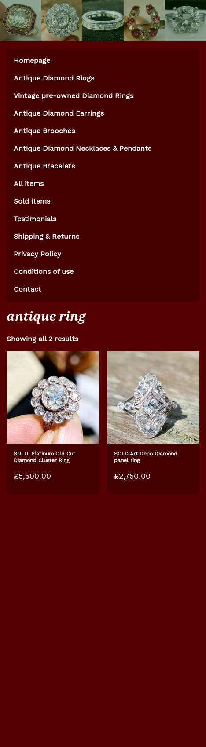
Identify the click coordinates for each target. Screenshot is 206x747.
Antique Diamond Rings (54, 78)
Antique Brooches (44, 131)
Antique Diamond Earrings (59, 113)
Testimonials (35, 219)
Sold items (32, 201)
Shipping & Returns (46, 236)
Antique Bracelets (44, 166)
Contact (27, 289)
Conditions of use (44, 271)
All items (29, 183)
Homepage (32, 60)
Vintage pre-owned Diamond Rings (73, 95)
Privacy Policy (37, 254)
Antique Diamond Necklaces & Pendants (82, 148)
